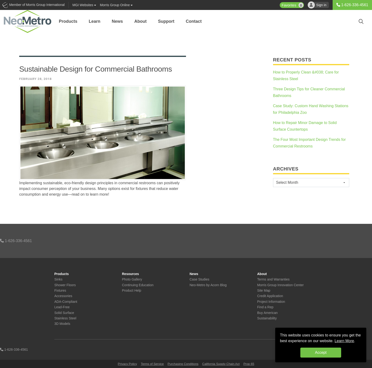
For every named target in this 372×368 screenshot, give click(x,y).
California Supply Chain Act (221, 364)
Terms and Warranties (273, 279)
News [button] (117, 21)
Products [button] (68, 21)
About (262, 274)
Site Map (263, 290)
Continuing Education (137, 285)
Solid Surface (64, 313)
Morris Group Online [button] (116, 5)
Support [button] (166, 21)
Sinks (58, 279)
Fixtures (60, 290)
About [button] (140, 21)
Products (61, 274)
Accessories (63, 296)
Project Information (271, 302)
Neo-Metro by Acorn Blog (208, 285)
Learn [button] (94, 21)
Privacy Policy (127, 364)
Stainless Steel (65, 318)
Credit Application (270, 296)
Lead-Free (62, 307)
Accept (321, 352)
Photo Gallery (132, 279)
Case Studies (199, 279)
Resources (130, 274)
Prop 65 (248, 364)
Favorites (293, 5)
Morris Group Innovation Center (280, 285)
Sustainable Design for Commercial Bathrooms (95, 69)
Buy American (267, 313)
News (194, 274)
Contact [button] (194, 21)
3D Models (62, 324)
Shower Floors (65, 285)
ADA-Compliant (65, 302)
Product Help (131, 290)
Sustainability (267, 318)
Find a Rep (265, 307)
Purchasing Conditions (182, 364)
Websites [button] (84, 5)
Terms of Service (152, 364)
